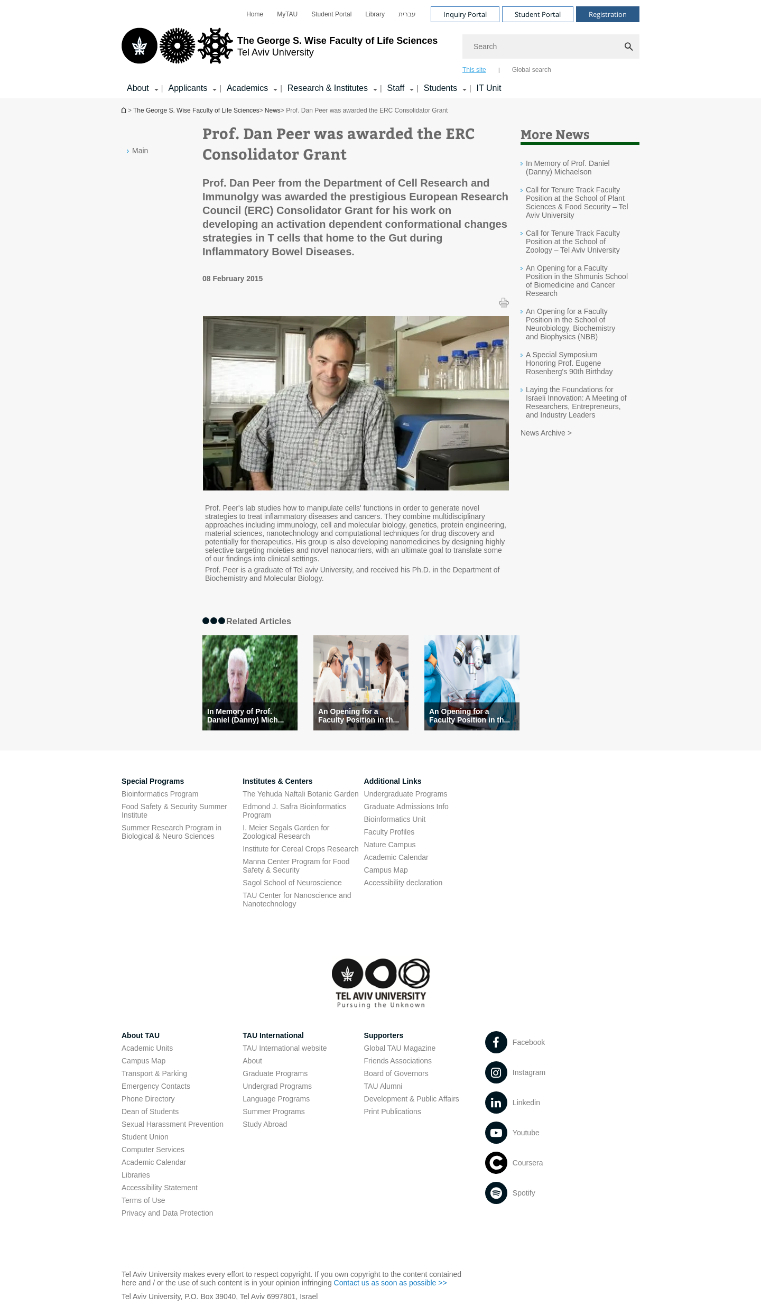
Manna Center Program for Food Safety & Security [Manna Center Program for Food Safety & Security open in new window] (296, 865)
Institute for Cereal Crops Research (300, 849)
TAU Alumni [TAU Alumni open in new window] (383, 1086)
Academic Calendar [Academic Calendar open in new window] (396, 857)
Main (140, 150)
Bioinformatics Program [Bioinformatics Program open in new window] (160, 794)
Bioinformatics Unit (395, 819)
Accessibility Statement (160, 1187)
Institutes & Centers (277, 781)
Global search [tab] (531, 69)
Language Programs (276, 1099)
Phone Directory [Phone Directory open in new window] (148, 1099)
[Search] (550, 46)
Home (254, 14)
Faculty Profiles (389, 832)
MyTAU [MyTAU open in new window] (287, 14)
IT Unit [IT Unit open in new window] (489, 88)
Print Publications (392, 1111)
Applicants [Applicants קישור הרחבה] (187, 88)
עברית (407, 14)
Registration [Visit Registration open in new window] (608, 14)
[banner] (380, 49)
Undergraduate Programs (406, 794)
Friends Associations (398, 1061)
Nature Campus (390, 844)
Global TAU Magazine (400, 1048)
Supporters (384, 1035)
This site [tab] (474, 69)
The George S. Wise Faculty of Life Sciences (196, 110)
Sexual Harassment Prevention (173, 1124)
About (252, 1061)
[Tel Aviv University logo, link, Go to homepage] (280, 50)
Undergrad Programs (277, 1086)
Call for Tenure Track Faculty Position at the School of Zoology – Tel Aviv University (573, 241)
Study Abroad (265, 1124)
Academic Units (147, 1048)
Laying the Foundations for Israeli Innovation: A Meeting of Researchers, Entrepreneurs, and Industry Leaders (576, 402)
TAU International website (285, 1048)
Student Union (145, 1137)
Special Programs (153, 781)
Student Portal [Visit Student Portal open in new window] (538, 14)
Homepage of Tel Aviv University (124, 110)
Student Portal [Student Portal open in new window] (331, 14)
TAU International (273, 1035)
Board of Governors (396, 1073)
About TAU (141, 1035)
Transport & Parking (154, 1073)
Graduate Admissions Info (406, 806)
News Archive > (546, 433)
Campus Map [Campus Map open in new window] (386, 870)
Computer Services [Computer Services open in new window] (153, 1149)
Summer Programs (273, 1111)
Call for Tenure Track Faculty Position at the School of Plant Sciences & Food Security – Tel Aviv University (577, 202)
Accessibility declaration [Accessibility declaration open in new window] (403, 882)
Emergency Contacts (156, 1086)
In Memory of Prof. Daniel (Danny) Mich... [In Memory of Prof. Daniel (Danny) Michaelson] (245, 715)
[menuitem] (254, 14)
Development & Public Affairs (411, 1099)
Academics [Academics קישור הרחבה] (247, 88)
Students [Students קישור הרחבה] (440, 88)
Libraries (136, 1175)
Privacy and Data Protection (168, 1213)
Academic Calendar (154, 1162)
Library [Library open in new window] (375, 14)
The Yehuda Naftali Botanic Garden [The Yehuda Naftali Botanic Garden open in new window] (301, 794)
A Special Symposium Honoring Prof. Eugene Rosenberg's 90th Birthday (569, 363)
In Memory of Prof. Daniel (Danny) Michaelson (568, 167)
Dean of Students (150, 1111)
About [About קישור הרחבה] (138, 88)
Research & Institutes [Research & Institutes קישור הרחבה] (327, 88)
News (273, 110)
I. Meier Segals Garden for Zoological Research (286, 831)
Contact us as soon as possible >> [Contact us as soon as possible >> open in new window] (390, 1283)
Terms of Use (143, 1200)
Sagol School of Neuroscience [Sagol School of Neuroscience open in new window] (292, 882)
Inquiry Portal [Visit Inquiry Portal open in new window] (465, 14)
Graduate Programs (275, 1073)
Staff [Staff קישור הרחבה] (396, 88)
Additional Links (393, 781)
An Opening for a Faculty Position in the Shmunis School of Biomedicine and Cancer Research (577, 281)
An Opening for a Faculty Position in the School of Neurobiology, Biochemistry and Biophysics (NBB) (570, 324)
